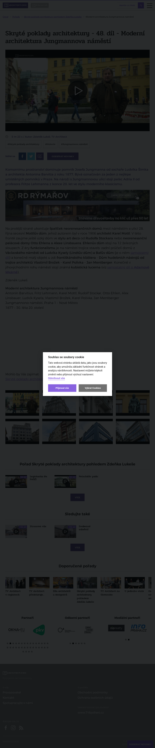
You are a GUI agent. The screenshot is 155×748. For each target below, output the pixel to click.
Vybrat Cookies (93, 388)
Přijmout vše (62, 388)
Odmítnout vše (56, 378)
